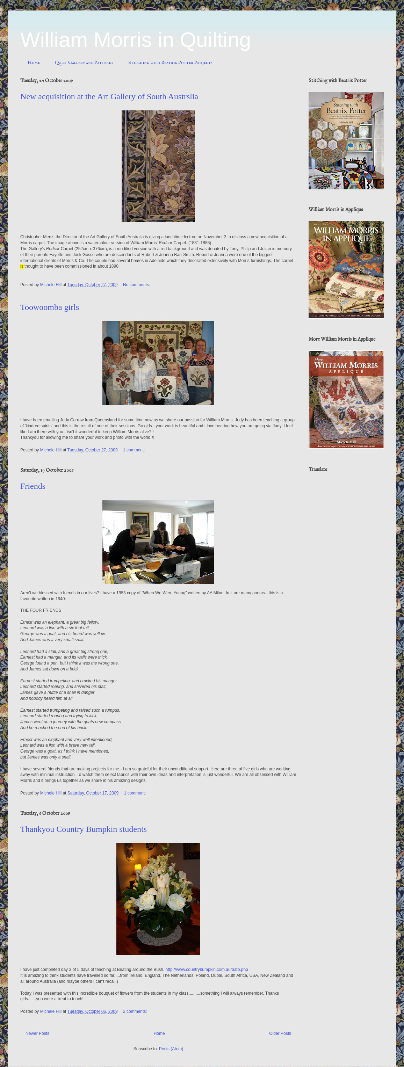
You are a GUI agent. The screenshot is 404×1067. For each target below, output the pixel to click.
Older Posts (280, 1033)
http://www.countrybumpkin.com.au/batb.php (207, 969)
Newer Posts (37, 1033)
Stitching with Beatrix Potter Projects (170, 62)
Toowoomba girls (49, 307)
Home (34, 62)
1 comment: (134, 450)
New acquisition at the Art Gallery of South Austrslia (109, 96)
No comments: (137, 284)
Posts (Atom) (171, 1048)
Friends (32, 486)
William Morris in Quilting (135, 39)
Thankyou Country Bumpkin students (83, 829)
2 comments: (135, 1011)
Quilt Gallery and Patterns (84, 62)
